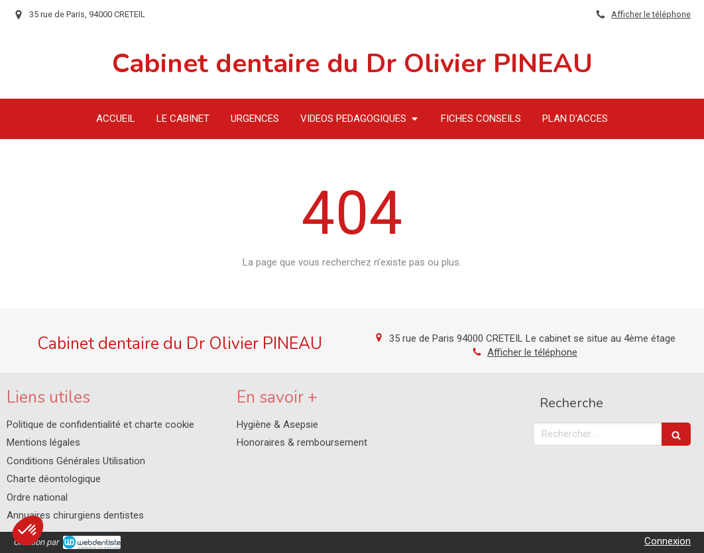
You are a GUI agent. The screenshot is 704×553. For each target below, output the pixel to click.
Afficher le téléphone (651, 14)
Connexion (667, 541)
